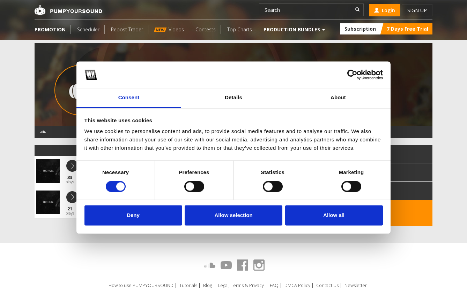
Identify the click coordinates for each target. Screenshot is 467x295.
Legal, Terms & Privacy (241, 285)
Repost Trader (127, 29)
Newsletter (355, 285)
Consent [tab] (129, 98)
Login (384, 10)
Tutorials (188, 285)
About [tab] (338, 98)
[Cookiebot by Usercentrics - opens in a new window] (352, 74)
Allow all (333, 215)
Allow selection (233, 215)
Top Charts (239, 29)
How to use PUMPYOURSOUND (141, 285)
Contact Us (327, 285)
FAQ (274, 285)
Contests (205, 29)
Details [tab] (233, 98)
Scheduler (88, 29)
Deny (133, 215)
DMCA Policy (297, 285)
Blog (207, 285)
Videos (169, 29)
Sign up (417, 10)
